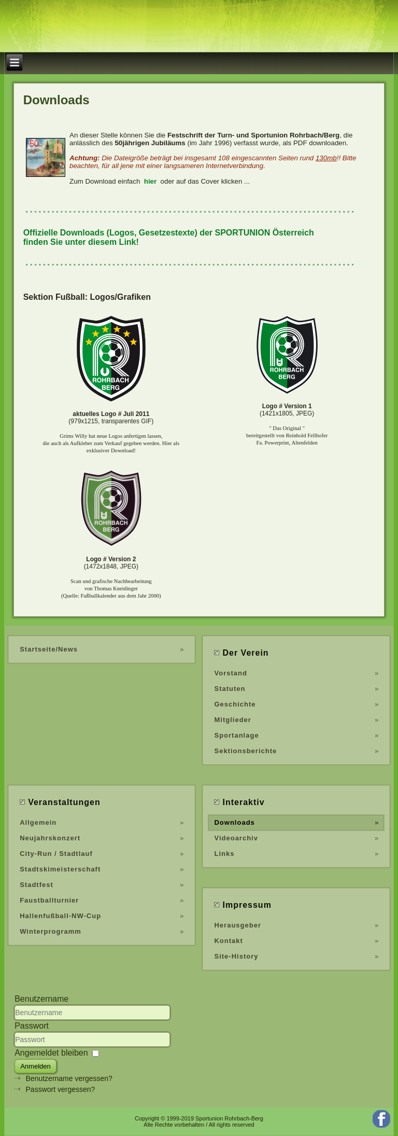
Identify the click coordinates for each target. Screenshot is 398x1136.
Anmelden (35, 1066)
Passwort (32, 1025)
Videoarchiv (236, 838)
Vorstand (230, 673)
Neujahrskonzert (50, 838)
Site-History (236, 956)
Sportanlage (236, 735)
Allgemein (38, 822)
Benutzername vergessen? (69, 1078)
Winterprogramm (50, 931)
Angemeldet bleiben (51, 1052)
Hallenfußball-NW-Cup (60, 916)
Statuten (229, 688)
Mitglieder (232, 720)
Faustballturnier (49, 900)
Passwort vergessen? (60, 1089)
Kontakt (228, 941)
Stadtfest (36, 885)
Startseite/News (49, 649)
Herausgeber (237, 925)
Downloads (234, 822)
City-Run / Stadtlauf (56, 853)
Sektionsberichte (245, 751)
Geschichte (234, 704)
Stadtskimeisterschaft (60, 869)
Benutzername (41, 998)
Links (224, 853)
